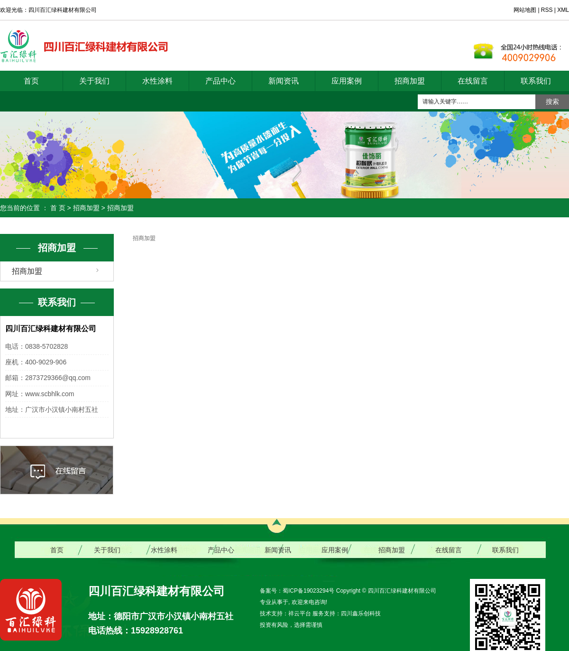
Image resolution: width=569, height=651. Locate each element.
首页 (31, 81)
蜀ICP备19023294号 (308, 590)
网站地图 (526, 10)
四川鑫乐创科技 (361, 613)
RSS (547, 10)
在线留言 (473, 81)
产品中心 (220, 81)
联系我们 (536, 81)
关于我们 (94, 81)
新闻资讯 (283, 81)
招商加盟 (410, 81)
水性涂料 (157, 81)
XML (563, 10)
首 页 (57, 208)
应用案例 (346, 81)
